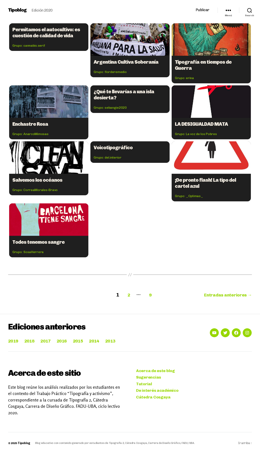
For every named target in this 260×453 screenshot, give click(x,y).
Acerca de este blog (156, 370)
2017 (49, 340)
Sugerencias (149, 377)
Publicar (202, 10)
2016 (67, 340)
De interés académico (158, 391)
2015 (85, 340)
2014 (102, 340)
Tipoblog (18, 10)
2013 (120, 340)
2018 (31, 340)
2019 (14, 340)
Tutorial (144, 384)
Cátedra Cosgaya (154, 398)
